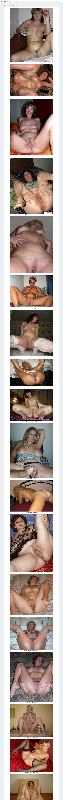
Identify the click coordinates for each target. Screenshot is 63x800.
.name (7, 1)
